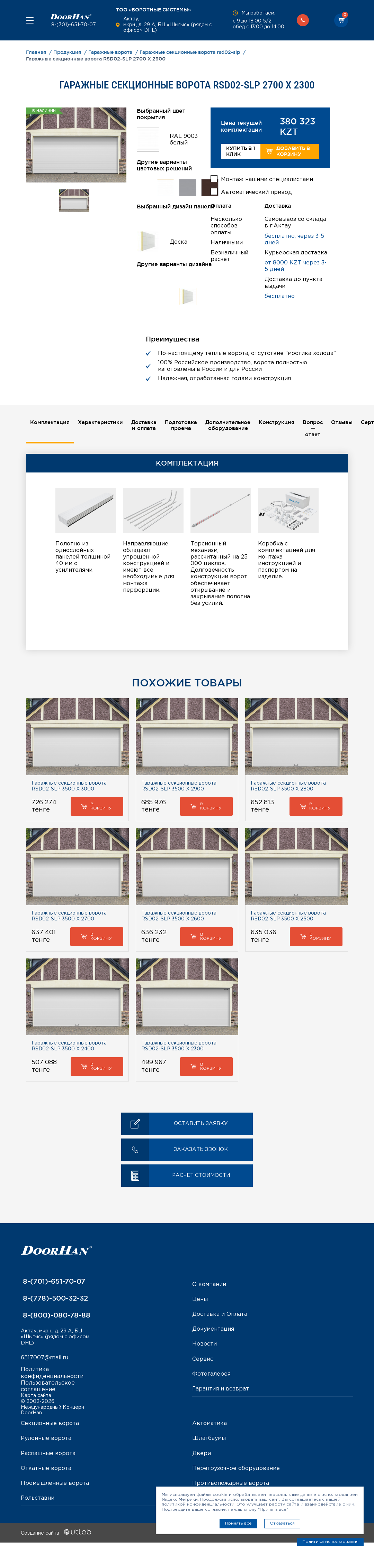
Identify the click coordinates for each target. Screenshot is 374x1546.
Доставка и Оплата (219, 1316)
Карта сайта (36, 1399)
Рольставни (37, 1501)
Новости (204, 1345)
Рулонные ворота (46, 1442)
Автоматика (209, 1427)
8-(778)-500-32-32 (54, 1300)
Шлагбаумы (209, 1442)
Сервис (202, 1361)
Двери (201, 1457)
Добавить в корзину (288, 151)
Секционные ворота (50, 1427)
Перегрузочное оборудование (236, 1471)
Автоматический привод (256, 190)
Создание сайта (56, 1537)
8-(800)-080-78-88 (55, 1317)
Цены (200, 1301)
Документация (213, 1330)
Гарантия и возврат (220, 1390)
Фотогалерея (211, 1375)
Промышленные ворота (55, 1486)
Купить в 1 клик (240, 151)
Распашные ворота (48, 1457)
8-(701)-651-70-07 (73, 25)
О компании (209, 1286)
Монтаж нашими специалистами (267, 177)
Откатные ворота (46, 1471)
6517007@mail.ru (44, 1361)
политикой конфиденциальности (198, 1504)
